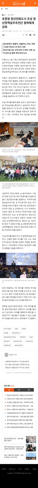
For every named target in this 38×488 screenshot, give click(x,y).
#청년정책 (6, 341)
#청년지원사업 (17, 341)
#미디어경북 (7, 328)
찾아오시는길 (12, 469)
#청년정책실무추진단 (10, 337)
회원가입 (27, 469)
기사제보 (34, 469)
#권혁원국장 (7, 345)
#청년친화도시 (16, 333)
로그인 (0, 5)
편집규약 (4, 469)
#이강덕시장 (29, 341)
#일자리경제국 (19, 345)
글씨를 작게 (23, 34)
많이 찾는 (9, 385)
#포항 (16, 328)
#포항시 (24, 328)
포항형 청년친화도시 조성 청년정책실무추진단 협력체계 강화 (18, 361)
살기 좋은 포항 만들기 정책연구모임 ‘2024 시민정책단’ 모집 (18, 364)
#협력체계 (23, 337)
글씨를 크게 (26, 34)
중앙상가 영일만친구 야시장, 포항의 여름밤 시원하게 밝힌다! (18, 367)
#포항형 (6, 333)
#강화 (31, 337)
